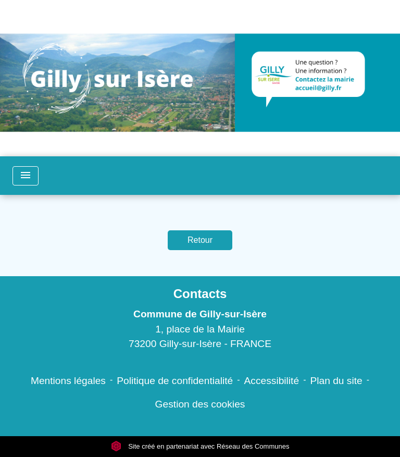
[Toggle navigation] (25, 176)
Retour (200, 240)
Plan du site (336, 380)
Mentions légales (68, 380)
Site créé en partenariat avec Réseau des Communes (200, 446)
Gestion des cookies (200, 404)
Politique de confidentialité (175, 380)
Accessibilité (271, 380)
